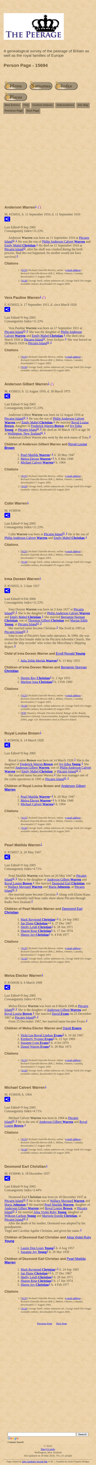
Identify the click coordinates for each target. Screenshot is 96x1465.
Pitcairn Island (13, 249)
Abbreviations (65, 104)
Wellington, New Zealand (24, 433)
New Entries (12, 104)
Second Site (41, 1462)
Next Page (33, 110)
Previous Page (14, 110)
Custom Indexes (42, 104)
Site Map (83, 104)
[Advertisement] (48, 161)
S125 (24, 270)
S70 (23, 713)
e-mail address (73, 270)
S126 (24, 280)
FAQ (26, 104)
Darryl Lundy (48, 1449)
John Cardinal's (29, 1462)
